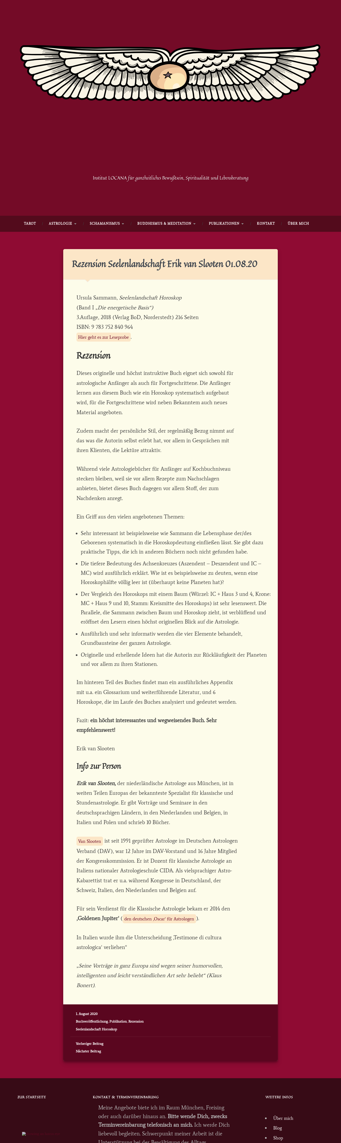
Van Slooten (93, 878)
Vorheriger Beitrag (89, 1084)
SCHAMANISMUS (105, 248)
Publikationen (224, 248)
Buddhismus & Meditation (164, 248)
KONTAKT (266, 248)
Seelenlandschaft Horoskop (96, 1070)
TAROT (30, 248)
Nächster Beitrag (88, 1092)
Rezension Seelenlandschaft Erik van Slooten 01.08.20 (155, 294)
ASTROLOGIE (60, 248)
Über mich (298, 248)
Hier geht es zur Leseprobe (110, 372)
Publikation (118, 1062)
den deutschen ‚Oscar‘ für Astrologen (168, 958)
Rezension (136, 1062)
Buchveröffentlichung (92, 1062)
